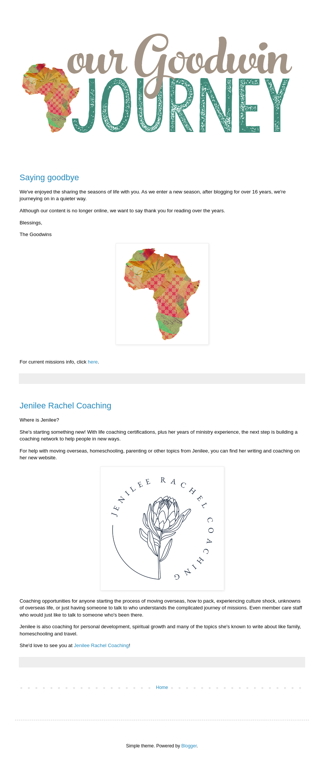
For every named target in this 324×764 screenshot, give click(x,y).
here (93, 362)
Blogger (189, 746)
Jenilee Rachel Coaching (65, 405)
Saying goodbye (49, 177)
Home (162, 687)
